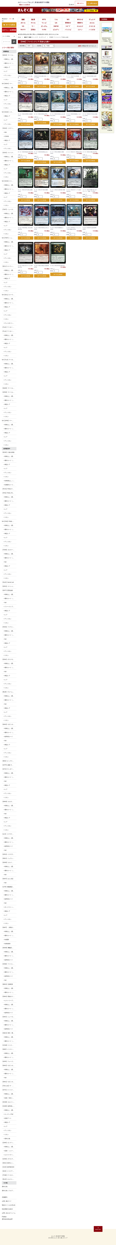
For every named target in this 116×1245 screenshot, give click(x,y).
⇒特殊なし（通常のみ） (9, 59)
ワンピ (44, 23)
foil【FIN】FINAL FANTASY (9, 521)
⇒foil (4, 562)
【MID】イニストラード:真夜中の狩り (9, 1049)
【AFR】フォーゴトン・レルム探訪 (9, 1061)
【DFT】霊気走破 (7, 590)
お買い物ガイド (6, 1201)
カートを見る (9, 25)
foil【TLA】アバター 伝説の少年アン (9, 359)
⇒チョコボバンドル (8, 323)
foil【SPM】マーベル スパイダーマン (9, 420)
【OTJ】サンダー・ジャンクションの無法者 (9, 769)
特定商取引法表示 (7, 1209)
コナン (80, 29)
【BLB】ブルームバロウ (9, 692)
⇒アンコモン (6, 75)
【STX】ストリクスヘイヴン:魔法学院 (9, 1090)
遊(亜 (33, 19)
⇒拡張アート (6, 1118)
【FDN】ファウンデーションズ (9, 627)
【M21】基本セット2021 (9, 1163)
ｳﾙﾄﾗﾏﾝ (23, 29)
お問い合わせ (92, 3)
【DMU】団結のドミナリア (9, 996)
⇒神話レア (6, 67)
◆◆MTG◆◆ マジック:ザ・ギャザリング (35, 37)
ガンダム (44, 26)
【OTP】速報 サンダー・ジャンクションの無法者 (9, 765)
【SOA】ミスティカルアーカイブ (9, 128)
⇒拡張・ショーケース (9, 1151)
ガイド (71, 4)
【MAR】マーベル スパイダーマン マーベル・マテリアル (9, 388)
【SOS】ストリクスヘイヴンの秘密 (9, 152)
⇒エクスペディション (9, 1155)
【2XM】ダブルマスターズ (9, 1159)
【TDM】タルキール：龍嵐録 (9, 550)
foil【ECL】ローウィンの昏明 (9, 294)
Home (19, 37)
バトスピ (68, 29)
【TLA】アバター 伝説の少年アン (9, 331)
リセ (56, 19)
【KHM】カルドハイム (9, 1102)
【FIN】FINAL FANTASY (9, 493)
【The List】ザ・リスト (9, 1086)
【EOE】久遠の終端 (8, 452)
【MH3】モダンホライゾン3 (9, 724)
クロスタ (92, 26)
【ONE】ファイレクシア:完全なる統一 (9, 964)
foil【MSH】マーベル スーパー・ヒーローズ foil (9, 83)
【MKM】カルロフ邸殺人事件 (9, 801)
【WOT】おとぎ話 (7, 878)
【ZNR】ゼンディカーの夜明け (9, 1142)
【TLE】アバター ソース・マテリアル (9, 327)
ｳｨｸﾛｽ (44, 29)
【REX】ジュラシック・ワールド (9, 858)
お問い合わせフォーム (8, 1213)
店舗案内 (4, 1197)
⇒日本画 (5, 136)
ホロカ (92, 23)
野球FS (80, 23)
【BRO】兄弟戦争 (7, 984)
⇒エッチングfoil (7, 1114)
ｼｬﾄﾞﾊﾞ (68, 26)
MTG (44, 19)
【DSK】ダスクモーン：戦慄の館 (9, 659)
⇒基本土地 (6, 1138)
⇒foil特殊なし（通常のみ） (9, 480)
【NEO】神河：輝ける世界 (9, 1033)
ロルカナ (80, 26)
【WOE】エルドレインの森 (9, 862)
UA (56, 23)
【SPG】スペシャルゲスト (9, 586)
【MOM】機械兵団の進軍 (9, 947)
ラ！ (33, 26)
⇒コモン (5, 79)
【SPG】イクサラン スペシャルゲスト (9, 854)
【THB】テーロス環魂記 (9, 1175)
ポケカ (23, 23)
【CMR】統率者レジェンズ (9, 1106)
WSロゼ (80, 19)
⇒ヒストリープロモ (8, 1000)
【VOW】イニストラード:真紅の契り (9, 1045)
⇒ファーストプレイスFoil (9, 606)
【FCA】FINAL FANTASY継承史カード (9, 489)
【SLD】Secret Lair (8, 582)
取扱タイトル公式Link (24, 4)
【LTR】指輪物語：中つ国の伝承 (9, 887)
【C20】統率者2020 (8, 1167)
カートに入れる (25, 86)
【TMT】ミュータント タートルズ (9, 209)
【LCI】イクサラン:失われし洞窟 (9, 834)
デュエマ (92, 19)
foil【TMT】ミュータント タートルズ (9, 238)
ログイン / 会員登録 (9, 30)
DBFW (56, 26)
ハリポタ (92, 29)
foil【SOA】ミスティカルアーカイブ (9, 112)
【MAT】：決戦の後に (9, 927)
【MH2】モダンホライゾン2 (9, 1065)
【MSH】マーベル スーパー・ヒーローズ (9, 55)
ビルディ (56, 29)
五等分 (33, 29)
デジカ (33, 23)
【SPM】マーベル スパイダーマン (9, 392)
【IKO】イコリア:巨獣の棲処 (9, 1171)
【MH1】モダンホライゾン (9, 1081)
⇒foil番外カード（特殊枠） (9, 485)
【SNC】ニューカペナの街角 (9, 1017)
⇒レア (4, 71)
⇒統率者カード (7, 736)
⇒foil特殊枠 (6, 943)
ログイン (81, 3)
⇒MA (4, 132)
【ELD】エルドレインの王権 (9, 1179)
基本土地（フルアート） (9, 1190)
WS (68, 19)
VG (23, 26)
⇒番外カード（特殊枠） (9, 63)
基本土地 (4, 1186)
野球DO (68, 23)
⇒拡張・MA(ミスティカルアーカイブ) (9, 1098)
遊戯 (23, 19)
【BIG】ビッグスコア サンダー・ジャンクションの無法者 (9, 761)
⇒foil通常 (5, 939)
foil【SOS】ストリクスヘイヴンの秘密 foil (9, 181)
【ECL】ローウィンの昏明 (9, 266)
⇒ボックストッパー (8, 907)
